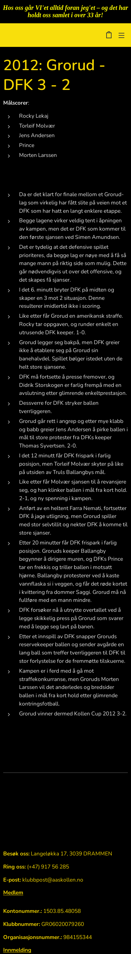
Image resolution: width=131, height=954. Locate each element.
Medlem (13, 892)
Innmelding (17, 950)
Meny (121, 35)
